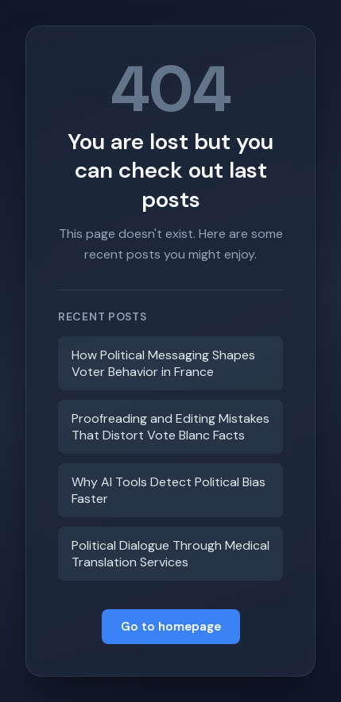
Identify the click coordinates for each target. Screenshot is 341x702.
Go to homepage (171, 627)
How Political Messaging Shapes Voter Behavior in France (163, 363)
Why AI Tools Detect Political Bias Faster (168, 490)
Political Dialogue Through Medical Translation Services (170, 553)
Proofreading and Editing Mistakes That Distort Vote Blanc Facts (170, 426)
